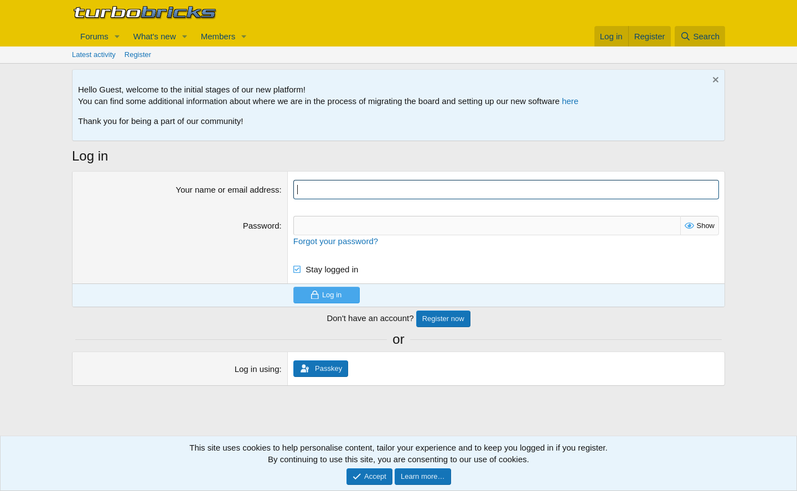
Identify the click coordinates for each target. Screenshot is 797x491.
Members (218, 36)
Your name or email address (228, 189)
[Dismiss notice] (714, 81)
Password (261, 225)
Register (138, 54)
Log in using (257, 369)
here (570, 101)
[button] (117, 36)
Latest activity (94, 54)
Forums (94, 36)
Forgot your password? (335, 241)
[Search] (700, 36)
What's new (154, 36)
